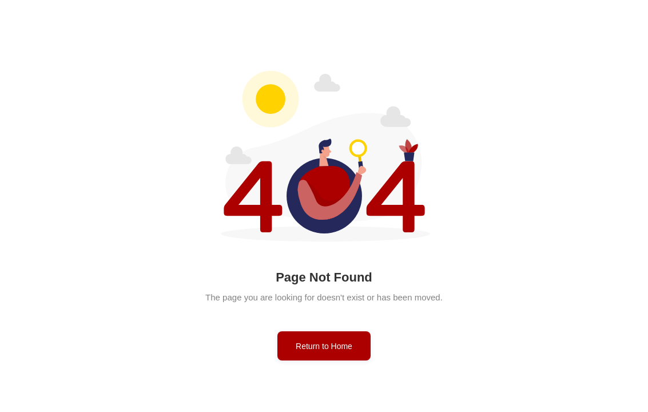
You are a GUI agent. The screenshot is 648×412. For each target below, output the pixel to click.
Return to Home (324, 346)
